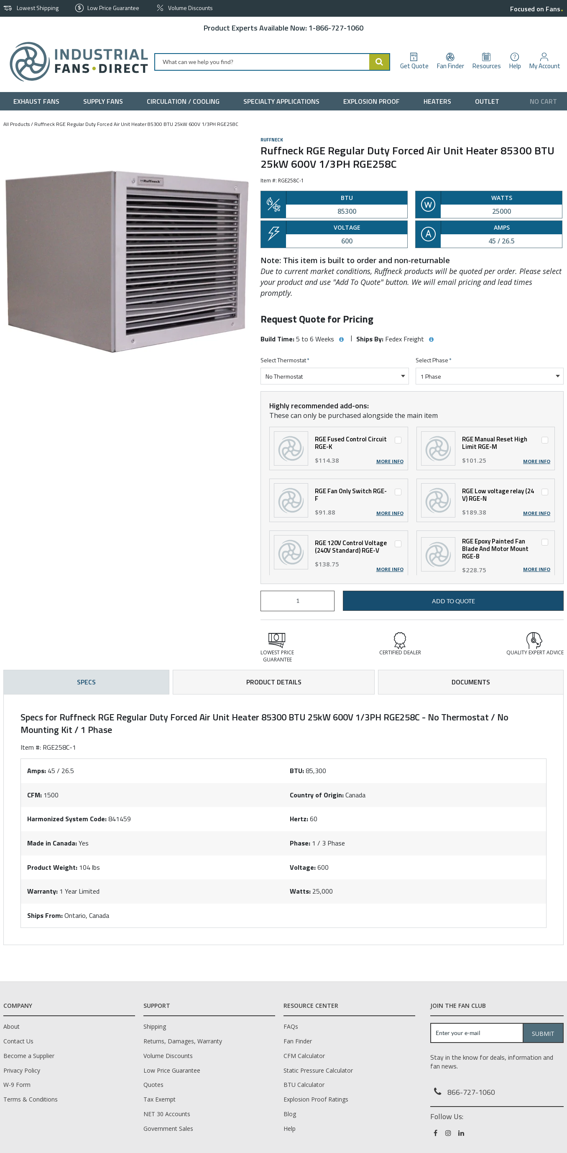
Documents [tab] (471, 682)
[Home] (75, 62)
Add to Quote (453, 601)
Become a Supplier (28, 1056)
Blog (290, 1114)
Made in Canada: (52, 843)
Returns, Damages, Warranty (182, 1041)
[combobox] (272, 62)
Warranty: (42, 891)
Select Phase (434, 360)
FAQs (291, 1026)
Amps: (36, 771)
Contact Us (18, 1041)
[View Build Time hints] (341, 340)
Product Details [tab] (273, 682)
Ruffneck (272, 139)
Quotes (153, 1085)
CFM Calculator (304, 1056)
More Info (390, 461)
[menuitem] (38, 101)
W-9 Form (17, 1085)
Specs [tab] (86, 682)
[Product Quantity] (298, 601)
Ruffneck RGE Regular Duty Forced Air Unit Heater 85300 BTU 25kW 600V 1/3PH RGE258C (136, 124)
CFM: (34, 795)
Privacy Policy (21, 1070)
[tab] (283, 819)
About (11, 1026)
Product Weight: (52, 867)
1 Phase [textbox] (431, 376)
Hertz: (299, 819)
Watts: (300, 891)
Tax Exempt (159, 1099)
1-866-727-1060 (336, 27)
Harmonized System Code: (67, 819)
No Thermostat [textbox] (284, 376)
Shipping (154, 1026)
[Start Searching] (379, 62)
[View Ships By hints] (431, 340)
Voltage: (303, 867)
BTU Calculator (304, 1085)
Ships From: (45, 915)
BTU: (297, 771)
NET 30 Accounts (166, 1114)
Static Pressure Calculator (318, 1070)
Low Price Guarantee (171, 1070)
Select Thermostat (285, 360)
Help (290, 1129)
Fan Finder (298, 1041)
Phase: (300, 843)
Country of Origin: (317, 795)
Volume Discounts (168, 1056)
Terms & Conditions (30, 1099)
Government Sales (168, 1129)
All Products (16, 124)
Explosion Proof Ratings (316, 1099)
